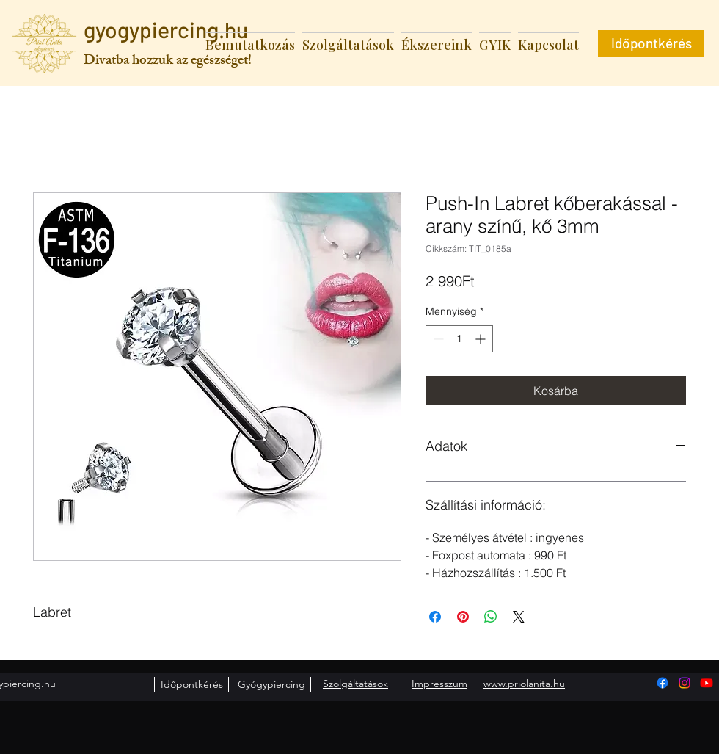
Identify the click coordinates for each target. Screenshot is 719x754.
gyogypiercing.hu (166, 29)
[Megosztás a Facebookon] (435, 617)
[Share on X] (519, 617)
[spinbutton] (459, 339)
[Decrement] (437, 339)
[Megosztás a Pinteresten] (463, 617)
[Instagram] (684, 682)
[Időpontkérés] (651, 43)
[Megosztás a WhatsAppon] (491, 617)
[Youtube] (706, 682)
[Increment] (481, 339)
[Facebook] (662, 682)
